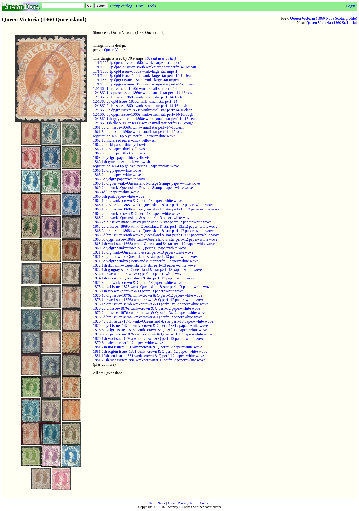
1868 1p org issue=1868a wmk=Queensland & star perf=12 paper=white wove (153, 205)
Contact (205, 503)
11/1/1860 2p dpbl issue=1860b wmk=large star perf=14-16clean (142, 76)
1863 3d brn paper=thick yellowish (120, 153)
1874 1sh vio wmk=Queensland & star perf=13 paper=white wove (144, 278)
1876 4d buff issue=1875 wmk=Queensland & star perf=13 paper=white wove (153, 321)
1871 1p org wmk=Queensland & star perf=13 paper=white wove (143, 252)
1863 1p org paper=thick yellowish (120, 149)
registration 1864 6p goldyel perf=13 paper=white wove (136, 166)
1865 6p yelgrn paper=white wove (119, 179)
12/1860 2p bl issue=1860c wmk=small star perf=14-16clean (139, 97)
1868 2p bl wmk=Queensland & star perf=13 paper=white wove (142, 218)
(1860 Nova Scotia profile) (323, 18)
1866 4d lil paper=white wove (116, 192)
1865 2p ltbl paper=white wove (117, 175)
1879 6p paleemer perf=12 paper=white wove (128, 343)
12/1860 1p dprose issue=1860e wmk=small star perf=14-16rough (143, 93)
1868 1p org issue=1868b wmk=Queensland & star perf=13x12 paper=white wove (156, 209)
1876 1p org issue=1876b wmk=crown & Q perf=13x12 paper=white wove (150, 304)
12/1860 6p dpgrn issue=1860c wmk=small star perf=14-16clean (142, 110)
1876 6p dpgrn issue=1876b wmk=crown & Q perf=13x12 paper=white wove (152, 334)
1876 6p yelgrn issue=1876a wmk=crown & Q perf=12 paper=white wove (150, 330)
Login (350, 6)
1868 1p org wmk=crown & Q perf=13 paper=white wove (137, 201)
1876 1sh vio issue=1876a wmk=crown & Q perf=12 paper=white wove (148, 338)
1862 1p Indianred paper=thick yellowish (124, 140)
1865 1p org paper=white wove (117, 170)
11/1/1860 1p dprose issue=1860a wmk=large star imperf (137, 63)
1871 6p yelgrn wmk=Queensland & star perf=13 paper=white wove (145, 261)
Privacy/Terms (187, 503)
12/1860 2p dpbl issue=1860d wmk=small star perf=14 (135, 101)
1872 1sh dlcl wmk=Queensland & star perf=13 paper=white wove (144, 265)
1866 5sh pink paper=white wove (118, 196)
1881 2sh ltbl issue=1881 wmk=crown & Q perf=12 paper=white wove (147, 347)
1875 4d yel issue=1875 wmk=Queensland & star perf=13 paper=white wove (152, 287)
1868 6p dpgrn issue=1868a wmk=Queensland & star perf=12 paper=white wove (155, 239)
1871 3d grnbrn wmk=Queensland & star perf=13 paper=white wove (145, 257)
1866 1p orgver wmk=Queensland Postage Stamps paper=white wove (146, 183)
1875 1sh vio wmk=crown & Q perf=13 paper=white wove (138, 291)
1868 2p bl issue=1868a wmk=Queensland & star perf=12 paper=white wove (152, 222)
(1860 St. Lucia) (331, 23)
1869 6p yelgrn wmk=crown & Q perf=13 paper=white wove (140, 248)
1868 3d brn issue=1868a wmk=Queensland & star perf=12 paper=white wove (153, 231)
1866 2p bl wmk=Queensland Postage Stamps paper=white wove (143, 188)
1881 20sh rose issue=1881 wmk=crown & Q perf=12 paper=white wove (149, 360)
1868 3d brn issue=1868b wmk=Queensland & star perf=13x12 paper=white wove (156, 235)
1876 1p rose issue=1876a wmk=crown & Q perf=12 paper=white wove (148, 300)
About (171, 503)
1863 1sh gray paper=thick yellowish (121, 162)
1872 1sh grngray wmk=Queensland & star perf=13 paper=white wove (147, 269)
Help (152, 503)
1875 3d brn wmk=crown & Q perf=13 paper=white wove (137, 282)
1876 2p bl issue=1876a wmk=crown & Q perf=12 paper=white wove (146, 308)
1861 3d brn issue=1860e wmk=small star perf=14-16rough (139, 132)
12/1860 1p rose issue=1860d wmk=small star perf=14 (135, 88)
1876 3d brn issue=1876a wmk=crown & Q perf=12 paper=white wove (147, 317)
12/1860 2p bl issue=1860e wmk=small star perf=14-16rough (140, 106)
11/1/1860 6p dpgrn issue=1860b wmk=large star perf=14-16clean (144, 84)
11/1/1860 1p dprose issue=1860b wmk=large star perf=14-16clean (144, 67)
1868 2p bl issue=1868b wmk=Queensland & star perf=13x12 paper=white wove (155, 226)
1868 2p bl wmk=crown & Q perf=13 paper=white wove (136, 213)
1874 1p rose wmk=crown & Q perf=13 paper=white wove (138, 274)
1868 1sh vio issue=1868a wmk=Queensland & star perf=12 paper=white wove (154, 244)
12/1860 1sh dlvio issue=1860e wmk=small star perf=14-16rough (143, 123)
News (161, 503)
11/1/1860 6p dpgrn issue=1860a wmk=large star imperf (136, 80)
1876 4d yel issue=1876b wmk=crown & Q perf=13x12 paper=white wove (150, 326)
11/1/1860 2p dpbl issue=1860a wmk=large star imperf (135, 71)
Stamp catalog (121, 6)
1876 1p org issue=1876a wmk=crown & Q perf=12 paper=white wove (147, 295)
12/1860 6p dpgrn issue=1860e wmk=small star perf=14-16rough (143, 114)
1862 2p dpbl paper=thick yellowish (120, 144)
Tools (151, 6)
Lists (139, 6)
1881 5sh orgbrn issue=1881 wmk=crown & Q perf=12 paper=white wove (150, 351)
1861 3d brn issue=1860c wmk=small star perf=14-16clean (138, 127)
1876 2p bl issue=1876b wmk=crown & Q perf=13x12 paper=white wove (149, 313)
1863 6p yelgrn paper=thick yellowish (122, 157)
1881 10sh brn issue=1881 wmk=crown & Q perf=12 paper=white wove (148, 356)
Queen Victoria (115, 50)
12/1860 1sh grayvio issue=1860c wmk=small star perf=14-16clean (145, 119)
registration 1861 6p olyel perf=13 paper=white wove (134, 136)
